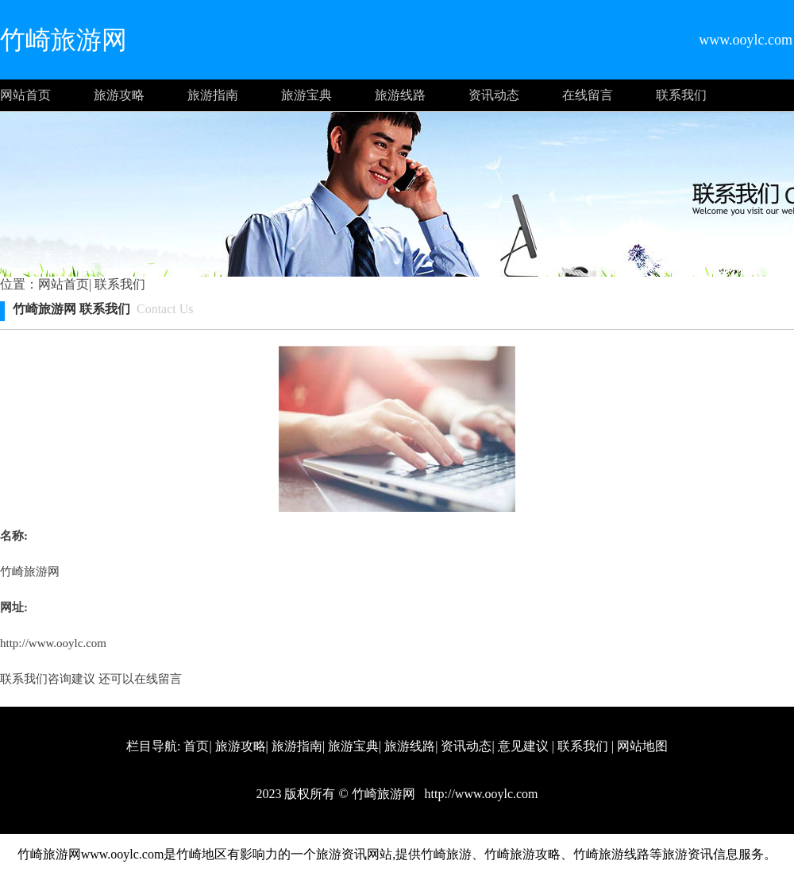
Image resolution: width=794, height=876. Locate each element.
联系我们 (681, 95)
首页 (196, 746)
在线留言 (587, 95)
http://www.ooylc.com (53, 643)
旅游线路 (400, 95)
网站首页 (25, 95)
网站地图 (642, 746)
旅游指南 (212, 95)
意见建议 (523, 746)
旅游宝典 (306, 95)
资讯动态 (493, 95)
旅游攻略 (119, 95)
